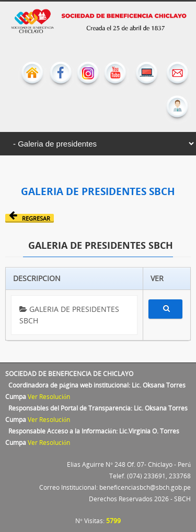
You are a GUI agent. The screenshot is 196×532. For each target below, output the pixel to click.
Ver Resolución (49, 396)
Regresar (29, 218)
